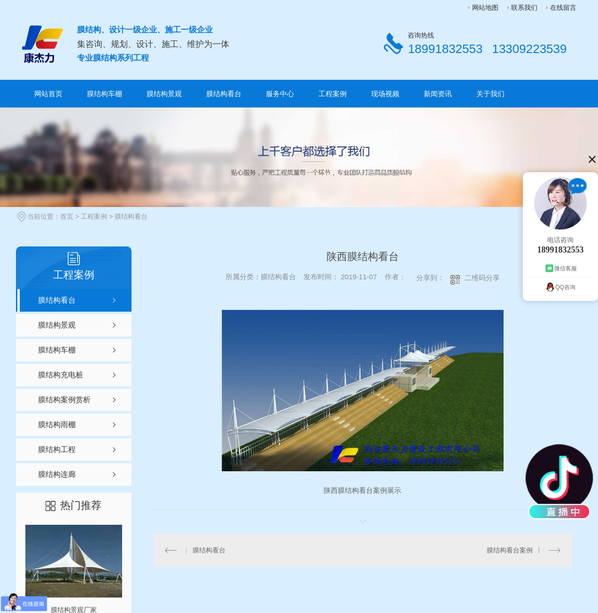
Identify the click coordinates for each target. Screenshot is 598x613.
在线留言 (563, 7)
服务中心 (280, 94)
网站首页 (48, 94)
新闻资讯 (438, 94)
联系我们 (524, 7)
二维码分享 (482, 278)
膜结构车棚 (104, 94)
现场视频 (385, 94)
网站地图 (485, 7)
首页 (66, 216)
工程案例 (332, 94)
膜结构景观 (164, 94)
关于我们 (490, 94)
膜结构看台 (223, 94)
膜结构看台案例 (510, 550)
